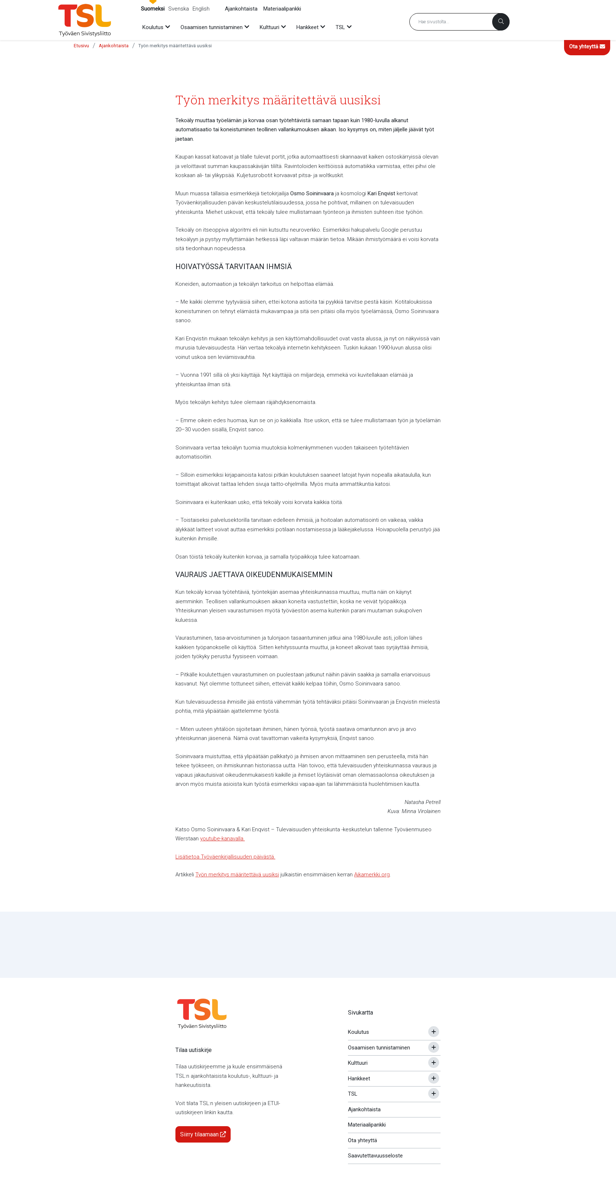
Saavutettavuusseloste (375, 1155)
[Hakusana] (459, 22)
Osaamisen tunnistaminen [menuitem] (212, 27)
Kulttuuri (358, 1063)
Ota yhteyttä (587, 46)
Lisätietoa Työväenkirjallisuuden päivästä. (225, 856)
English (201, 8)
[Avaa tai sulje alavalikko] (433, 1031)
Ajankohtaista (241, 8)
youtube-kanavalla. (222, 838)
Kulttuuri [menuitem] (269, 27)
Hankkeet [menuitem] (307, 27)
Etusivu (81, 45)
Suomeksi (153, 8)
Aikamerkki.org (372, 874)
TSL (352, 1094)
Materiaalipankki (282, 8)
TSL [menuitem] (340, 27)
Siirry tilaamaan (203, 1134)
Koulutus (358, 1032)
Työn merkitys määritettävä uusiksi (175, 45)
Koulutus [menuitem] (152, 27)
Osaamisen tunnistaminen (379, 1047)
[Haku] (501, 22)
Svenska (178, 8)
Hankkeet (359, 1078)
